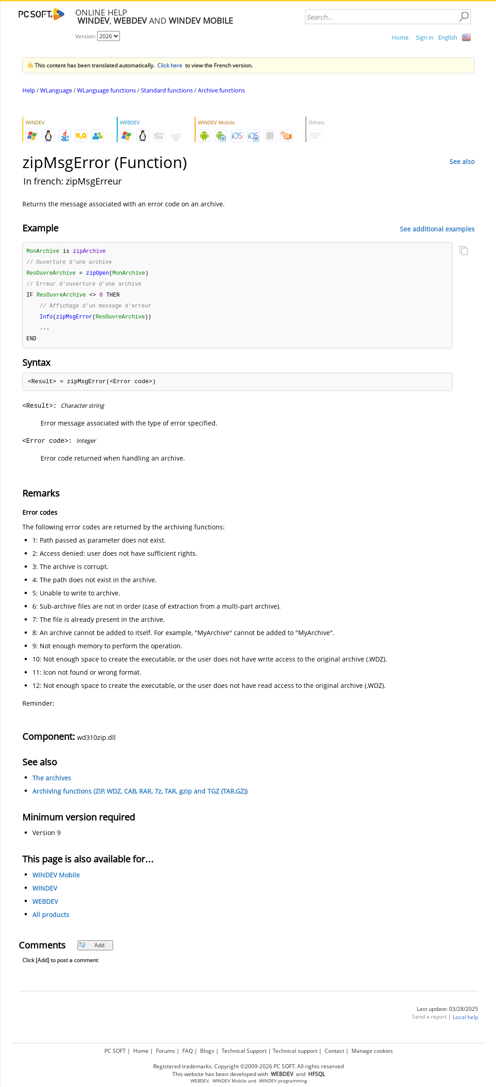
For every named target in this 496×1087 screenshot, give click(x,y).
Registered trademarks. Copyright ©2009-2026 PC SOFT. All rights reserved (248, 1066)
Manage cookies (372, 1051)
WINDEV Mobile (56, 879)
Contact (334, 1051)
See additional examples (437, 228)
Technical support (295, 1051)
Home (400, 37)
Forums (165, 1051)
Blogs (207, 1051)
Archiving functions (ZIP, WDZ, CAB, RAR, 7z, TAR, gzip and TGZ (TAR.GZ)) (140, 795)
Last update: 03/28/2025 (447, 1013)
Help (28, 90)
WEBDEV (45, 905)
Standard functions (167, 90)
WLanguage (56, 90)
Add (91, 949)
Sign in (425, 37)
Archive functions (221, 90)
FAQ (187, 1051)
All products (50, 918)
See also (462, 161)
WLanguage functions (106, 90)
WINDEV (44, 892)
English (447, 37)
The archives (51, 782)
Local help (465, 1021)
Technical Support (244, 1051)
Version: (86, 36)
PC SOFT (115, 1051)
